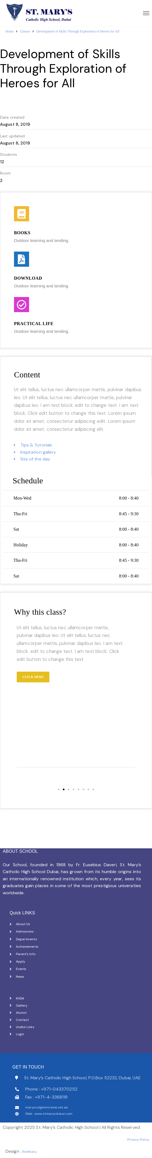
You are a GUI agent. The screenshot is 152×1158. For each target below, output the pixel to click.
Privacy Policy (138, 1139)
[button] (59, 789)
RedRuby (29, 1151)
